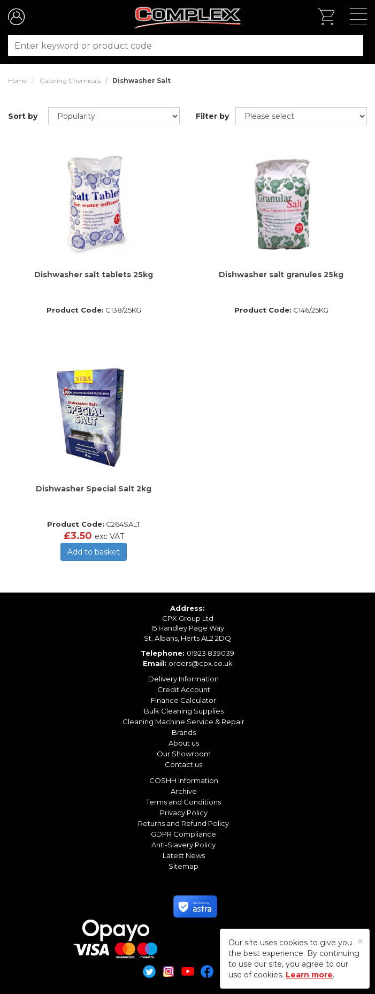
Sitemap (183, 866)
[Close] (360, 941)
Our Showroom (184, 753)
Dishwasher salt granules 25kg (281, 274)
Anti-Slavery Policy (183, 844)
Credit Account (183, 689)
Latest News (184, 855)
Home (17, 81)
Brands (184, 732)
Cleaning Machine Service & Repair (183, 721)
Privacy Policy (184, 812)
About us (184, 743)
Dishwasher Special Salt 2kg (93, 489)
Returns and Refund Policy (183, 823)
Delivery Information (183, 678)
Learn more (309, 975)
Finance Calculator (183, 700)
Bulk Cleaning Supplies (184, 711)
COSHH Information (183, 780)
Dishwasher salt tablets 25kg (93, 274)
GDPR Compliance (183, 834)
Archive (184, 791)
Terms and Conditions (183, 802)
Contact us (183, 764)
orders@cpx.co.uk (201, 663)
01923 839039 (210, 653)
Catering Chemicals (70, 81)
